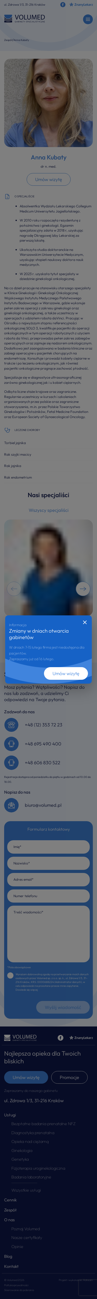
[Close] (85, 622)
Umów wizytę (66, 673)
